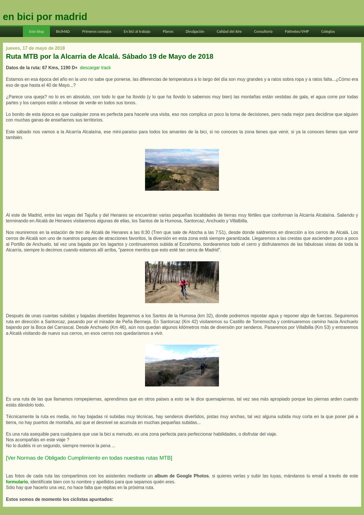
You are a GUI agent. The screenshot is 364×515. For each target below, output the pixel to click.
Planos (168, 31)
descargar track (96, 67)
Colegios (328, 31)
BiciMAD (63, 31)
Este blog (36, 31)
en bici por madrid (45, 16)
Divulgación (195, 31)
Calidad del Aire (229, 31)
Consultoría (263, 31)
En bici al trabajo (137, 31)
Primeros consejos (96, 31)
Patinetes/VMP (297, 31)
